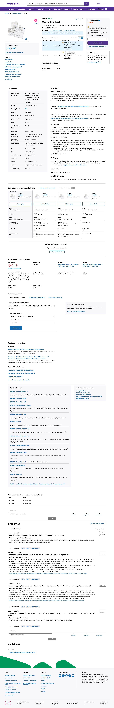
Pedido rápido (91, 9)
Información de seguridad (13, 67)
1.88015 (12, 421)
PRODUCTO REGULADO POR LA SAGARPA (21, 370)
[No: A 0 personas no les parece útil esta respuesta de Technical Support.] (28, 544)
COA (8, 48)
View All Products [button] (57, 252)
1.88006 (12, 435)
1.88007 (12, 461)
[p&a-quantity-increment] (107, 39)
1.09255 (12, 445)
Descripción (8, 62)
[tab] (8, 14)
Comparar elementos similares (15, 64)
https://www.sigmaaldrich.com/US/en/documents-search (69, 118)
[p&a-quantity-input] (98, 39)
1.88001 (12, 398)
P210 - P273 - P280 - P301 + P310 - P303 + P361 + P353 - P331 (93, 265)
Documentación (10, 69)
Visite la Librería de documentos (76, 311)
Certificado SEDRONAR (15, 376)
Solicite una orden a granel (97, 46)
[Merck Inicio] (13, 3)
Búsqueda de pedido (78, 9)
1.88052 (12, 390)
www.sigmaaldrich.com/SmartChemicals (73, 165)
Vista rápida (20, 204)
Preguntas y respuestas (12, 77)
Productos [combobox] (30, 3)
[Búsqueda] (86, 4)
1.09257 (12, 405)
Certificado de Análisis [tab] (17, 298)
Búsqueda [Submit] (16, 327)
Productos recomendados (13, 74)
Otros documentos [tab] (55, 298)
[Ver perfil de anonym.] (11, 528)
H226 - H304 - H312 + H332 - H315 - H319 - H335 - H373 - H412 (68, 265)
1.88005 (12, 414)
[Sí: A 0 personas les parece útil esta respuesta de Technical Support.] (23, 544)
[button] (62, 9)
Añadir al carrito (98, 43)
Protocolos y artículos (12, 72)
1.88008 (12, 465)
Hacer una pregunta (98, 519)
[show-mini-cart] (102, 9)
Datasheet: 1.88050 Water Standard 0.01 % (21, 373)
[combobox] (58, 4)
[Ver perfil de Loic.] (9, 606)
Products (7, 13)
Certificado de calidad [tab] (37, 298)
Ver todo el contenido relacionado (19, 379)
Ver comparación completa (46, 188)
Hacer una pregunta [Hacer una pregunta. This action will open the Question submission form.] (69, 30)
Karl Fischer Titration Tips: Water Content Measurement (26, 349)
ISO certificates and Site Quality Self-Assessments (73, 106)
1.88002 (12, 401)
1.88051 (12, 428)
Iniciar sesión (49, 33)
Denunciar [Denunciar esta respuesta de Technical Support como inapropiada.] (35, 543)
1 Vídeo (35, 21)
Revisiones (8, 79)
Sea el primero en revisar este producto (22, 644)
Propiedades (9, 59)
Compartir (79, 19)
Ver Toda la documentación (15, 52)
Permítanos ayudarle (94, 62)
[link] (13, 510)
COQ (13, 48)
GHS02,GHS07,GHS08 (14, 268)
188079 (12, 483)
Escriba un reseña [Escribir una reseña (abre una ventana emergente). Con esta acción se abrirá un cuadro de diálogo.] (57, 30)
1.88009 (12, 452)
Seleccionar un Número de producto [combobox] (22, 316)
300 (26, 109)
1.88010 (12, 474)
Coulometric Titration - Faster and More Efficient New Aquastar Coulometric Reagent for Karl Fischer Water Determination (28, 357)
